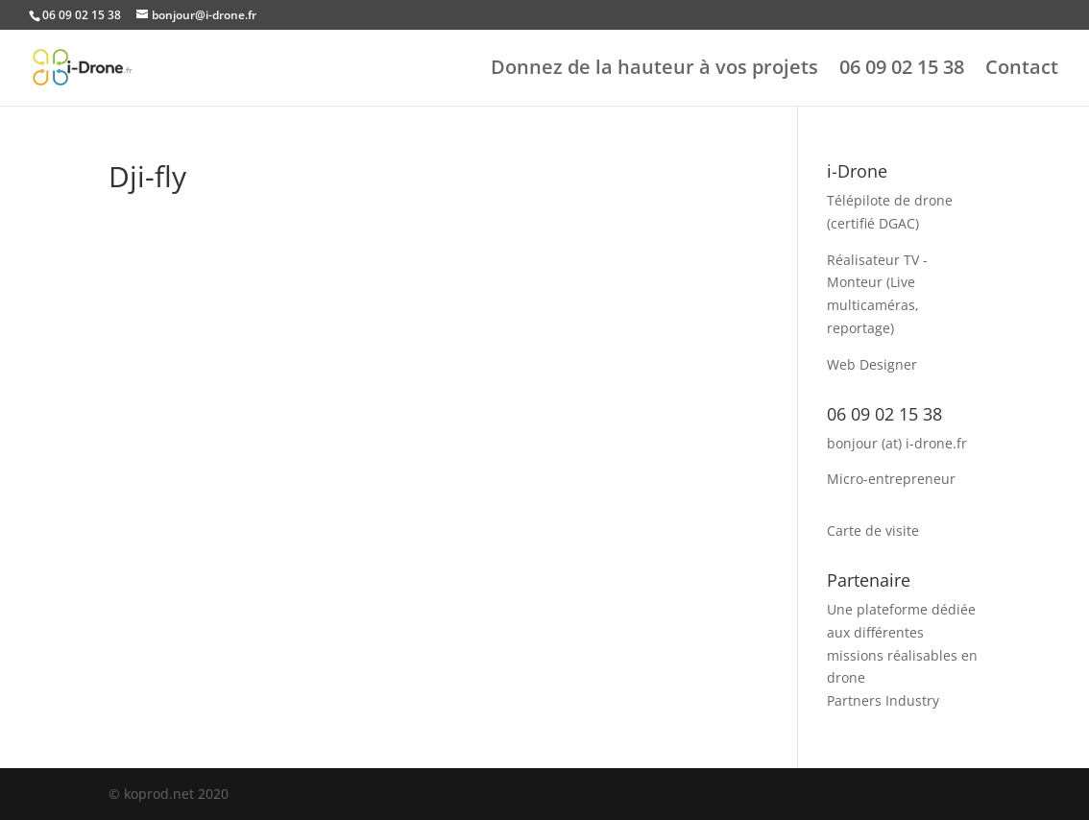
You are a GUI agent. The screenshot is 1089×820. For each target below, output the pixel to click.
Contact (1021, 70)
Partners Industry (883, 700)
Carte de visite (873, 530)
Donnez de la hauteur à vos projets (654, 70)
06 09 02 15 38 (901, 70)
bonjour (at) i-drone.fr (897, 443)
